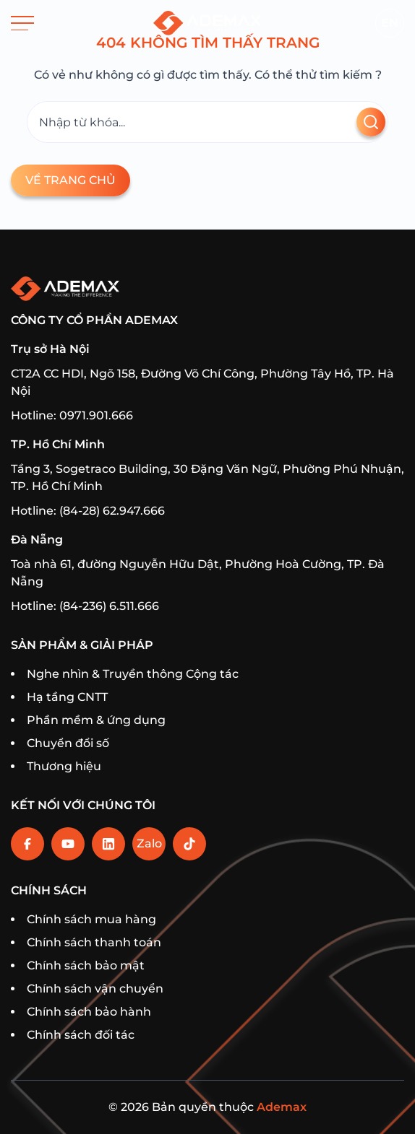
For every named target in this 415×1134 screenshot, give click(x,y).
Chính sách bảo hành (89, 1012)
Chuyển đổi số (68, 743)
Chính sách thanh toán (94, 942)
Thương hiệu (64, 766)
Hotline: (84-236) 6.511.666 (85, 606)
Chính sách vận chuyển (95, 988)
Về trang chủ (70, 180)
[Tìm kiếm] (207, 122)
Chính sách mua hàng (91, 919)
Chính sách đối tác (80, 1035)
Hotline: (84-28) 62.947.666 (88, 511)
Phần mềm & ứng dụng (96, 720)
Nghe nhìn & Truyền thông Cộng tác (133, 674)
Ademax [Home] (282, 1107)
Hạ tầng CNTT (67, 697)
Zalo (149, 843)
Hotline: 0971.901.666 (72, 415)
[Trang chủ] (207, 23)
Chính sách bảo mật (86, 965)
